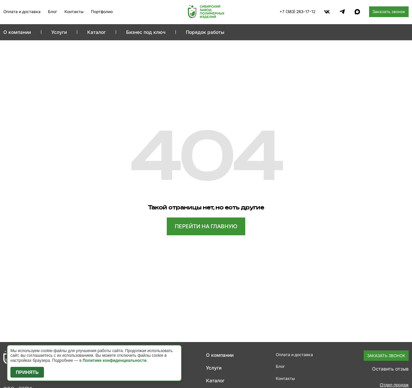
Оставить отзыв (390, 369)
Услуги (59, 32)
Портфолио (102, 11)
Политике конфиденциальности (115, 360)
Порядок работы (205, 32)
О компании (17, 32)
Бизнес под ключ (145, 32)
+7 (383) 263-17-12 (297, 11)
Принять (27, 372)
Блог (52, 11)
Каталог (96, 32)
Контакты (74, 11)
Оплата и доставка (22, 11)
